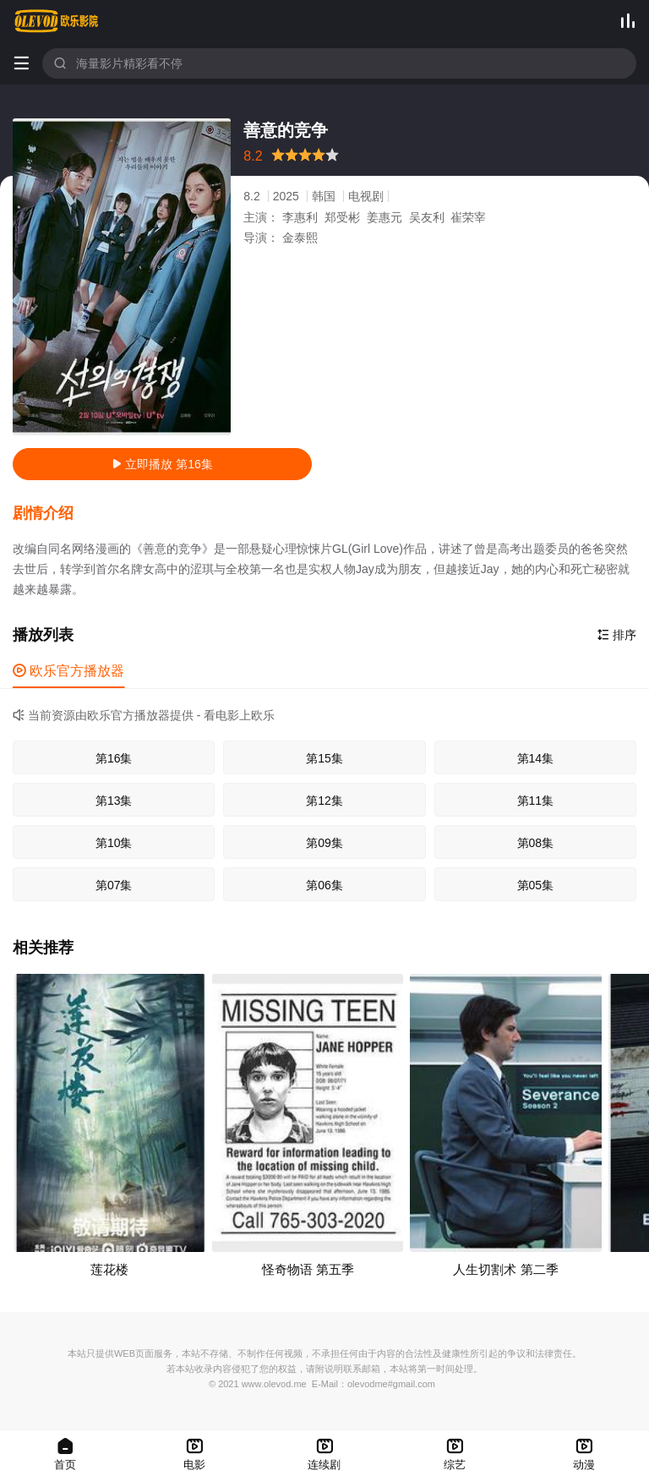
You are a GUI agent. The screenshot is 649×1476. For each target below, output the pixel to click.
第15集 (324, 758)
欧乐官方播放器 (68, 671)
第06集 (324, 885)
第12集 (324, 800)
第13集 (114, 800)
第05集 (535, 885)
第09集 (324, 843)
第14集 (535, 758)
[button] (51, 514)
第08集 (535, 843)
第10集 (114, 843)
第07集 (114, 885)
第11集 (535, 800)
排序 (616, 635)
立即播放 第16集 (162, 464)
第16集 (114, 758)
